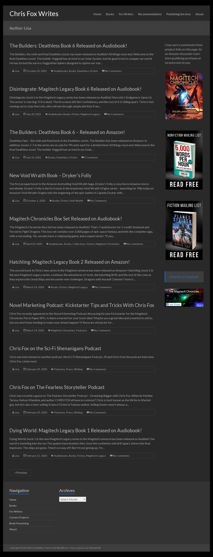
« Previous (20, 472)
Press (69, 369)
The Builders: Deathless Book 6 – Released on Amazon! (67, 132)
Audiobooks (61, 70)
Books (110, 14)
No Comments (113, 70)
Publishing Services (178, 14)
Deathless (83, 70)
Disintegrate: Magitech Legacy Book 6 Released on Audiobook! (75, 89)
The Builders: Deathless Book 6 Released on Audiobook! (68, 46)
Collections (79, 243)
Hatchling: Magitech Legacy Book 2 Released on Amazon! (69, 262)
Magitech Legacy (90, 114)
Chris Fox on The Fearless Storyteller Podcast (57, 387)
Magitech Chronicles (108, 243)
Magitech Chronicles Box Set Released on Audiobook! (65, 219)
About (199, 14)
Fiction (94, 70)
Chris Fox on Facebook (183, 276)
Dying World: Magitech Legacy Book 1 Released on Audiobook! (75, 430)
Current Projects (19, 517)
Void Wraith (76, 200)
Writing (78, 369)
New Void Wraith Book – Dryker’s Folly (50, 175)
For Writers (126, 14)
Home (97, 14)
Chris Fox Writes (33, 13)
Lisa (17, 70)
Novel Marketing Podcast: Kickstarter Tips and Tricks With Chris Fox (81, 305)
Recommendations (150, 14)
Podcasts (81, 330)
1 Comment (91, 157)
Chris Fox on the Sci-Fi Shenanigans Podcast (55, 348)
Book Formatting (19, 523)
